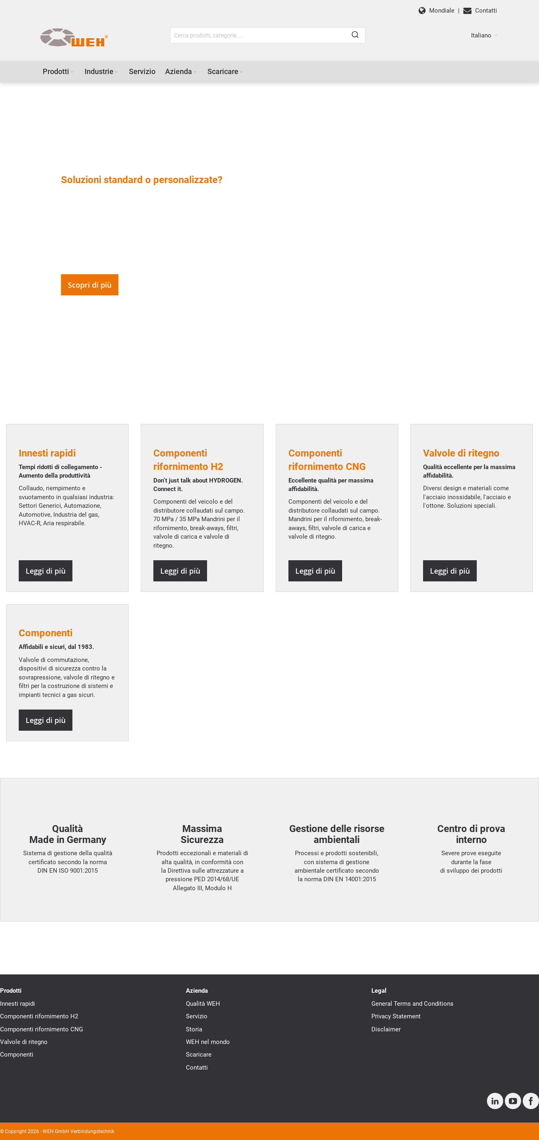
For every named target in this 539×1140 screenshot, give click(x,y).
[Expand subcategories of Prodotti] (72, 72)
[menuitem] (59, 71)
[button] (484, 35)
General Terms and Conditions (412, 1003)
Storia (194, 1029)
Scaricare (199, 1054)
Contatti (197, 1067)
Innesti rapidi (17, 1003)
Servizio (196, 1016)
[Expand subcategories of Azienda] (195, 72)
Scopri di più (89, 285)
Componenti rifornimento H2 (39, 1016)
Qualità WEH (203, 1003)
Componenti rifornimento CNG (41, 1029)
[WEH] (74, 38)
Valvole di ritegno (24, 1042)
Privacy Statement (396, 1016)
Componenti (16, 1054)
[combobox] (267, 35)
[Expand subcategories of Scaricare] (241, 72)
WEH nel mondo (208, 1042)
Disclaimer (386, 1029)
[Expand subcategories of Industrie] (116, 72)
